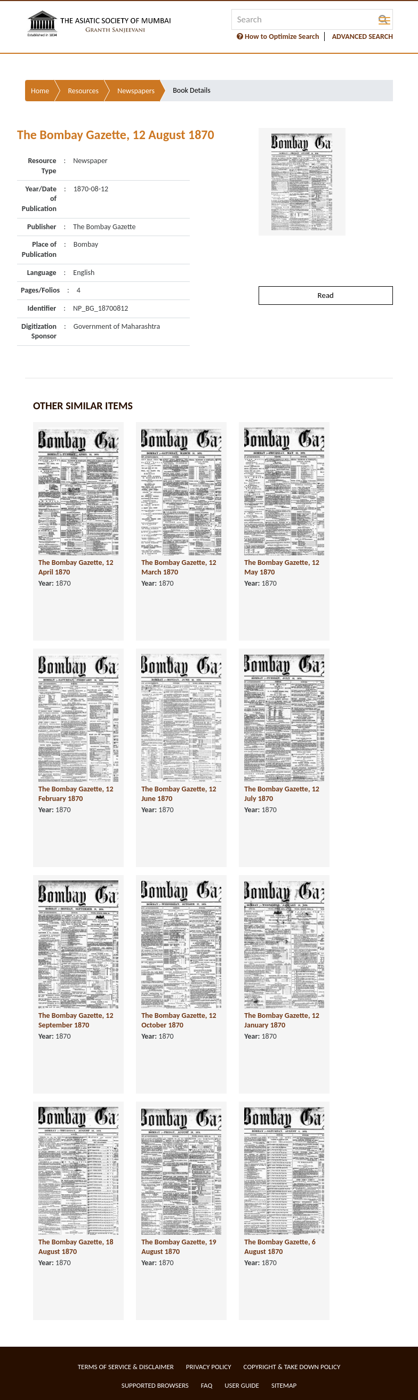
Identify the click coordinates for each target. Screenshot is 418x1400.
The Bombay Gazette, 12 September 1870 (76, 1020)
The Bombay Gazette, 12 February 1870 (76, 794)
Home (40, 90)
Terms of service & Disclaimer (126, 1367)
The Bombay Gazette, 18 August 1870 (76, 1247)
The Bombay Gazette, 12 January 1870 (281, 1020)
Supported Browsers (155, 1385)
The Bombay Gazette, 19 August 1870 (178, 1247)
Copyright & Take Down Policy (292, 1367)
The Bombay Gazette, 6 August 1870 (279, 1247)
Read (326, 295)
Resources (83, 90)
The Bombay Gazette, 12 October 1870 (178, 1020)
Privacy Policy (208, 1367)
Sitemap (283, 1385)
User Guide (241, 1385)
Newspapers (136, 90)
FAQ (206, 1385)
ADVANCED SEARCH (362, 36)
